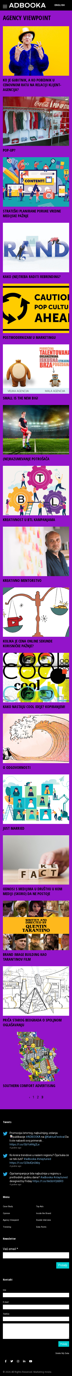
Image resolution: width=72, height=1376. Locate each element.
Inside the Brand (43, 1213)
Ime (4, 1290)
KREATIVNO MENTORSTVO (22, 580)
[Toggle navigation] (5, 6)
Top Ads (40, 1206)
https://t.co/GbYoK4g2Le (25, 1144)
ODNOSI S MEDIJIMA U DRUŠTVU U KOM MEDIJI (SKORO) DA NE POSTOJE (32, 891)
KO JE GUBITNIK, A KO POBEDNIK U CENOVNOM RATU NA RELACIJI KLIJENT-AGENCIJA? (32, 84)
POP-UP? (9, 150)
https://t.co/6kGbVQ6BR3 (48, 1181)
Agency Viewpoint (11, 1220)
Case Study (8, 1206)
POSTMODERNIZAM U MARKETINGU (29, 337)
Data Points (41, 1227)
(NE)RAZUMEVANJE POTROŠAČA (26, 458)
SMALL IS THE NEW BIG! (20, 398)
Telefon (6, 1314)
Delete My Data (62, 1353)
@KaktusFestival (55, 1136)
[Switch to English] (60, 5)
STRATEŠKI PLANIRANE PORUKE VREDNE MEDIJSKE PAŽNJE (32, 213)
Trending (7, 1227)
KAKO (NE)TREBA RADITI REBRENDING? (31, 276)
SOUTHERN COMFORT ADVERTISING (29, 1085)
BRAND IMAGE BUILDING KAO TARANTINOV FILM (25, 957)
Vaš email (10, 1249)
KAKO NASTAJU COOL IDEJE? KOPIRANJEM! (34, 706)
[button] (5, 1361)
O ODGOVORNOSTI (17, 767)
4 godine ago (15, 1148)
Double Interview (43, 1220)
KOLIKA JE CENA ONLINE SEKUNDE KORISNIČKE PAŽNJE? (27, 643)
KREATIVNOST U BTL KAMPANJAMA (29, 519)
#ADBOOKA (33, 1136)
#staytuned (44, 1158)
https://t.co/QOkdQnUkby (25, 1162)
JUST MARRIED (13, 828)
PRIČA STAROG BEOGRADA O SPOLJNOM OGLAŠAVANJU (32, 1022)
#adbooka (30, 1158)
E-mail (6, 1302)
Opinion (6, 1213)
